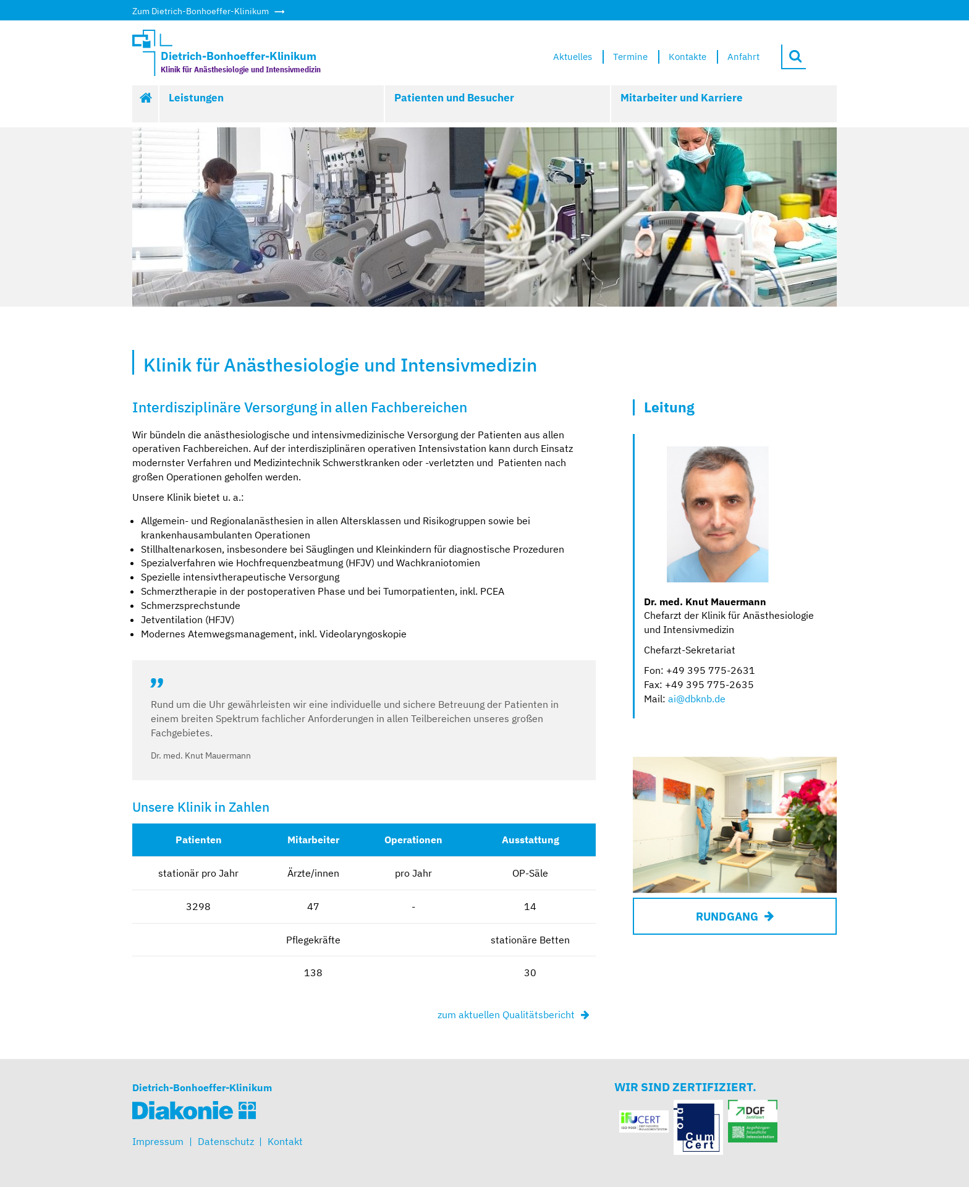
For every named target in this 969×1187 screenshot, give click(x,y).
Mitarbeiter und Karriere (681, 97)
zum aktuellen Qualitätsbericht (506, 1014)
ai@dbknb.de (697, 698)
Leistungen (196, 97)
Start (145, 103)
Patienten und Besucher (454, 97)
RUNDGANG (727, 916)
